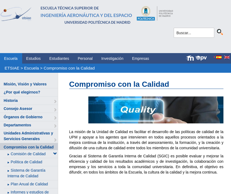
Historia (11, 100)
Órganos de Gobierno (23, 117)
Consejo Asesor (18, 108)
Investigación (112, 58)
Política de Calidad (26, 162)
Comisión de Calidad (28, 154)
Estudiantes (59, 58)
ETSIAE (12, 68)
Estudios (33, 58)
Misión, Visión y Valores (25, 84)
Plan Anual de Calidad (29, 184)
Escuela (11, 58)
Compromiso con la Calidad (69, 68)
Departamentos (17, 125)
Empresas (140, 58)
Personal (85, 58)
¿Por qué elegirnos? (22, 92)
